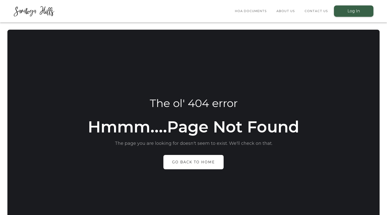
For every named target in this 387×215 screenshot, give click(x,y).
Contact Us (316, 11)
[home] (34, 11)
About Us (285, 11)
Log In (354, 11)
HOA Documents (251, 11)
